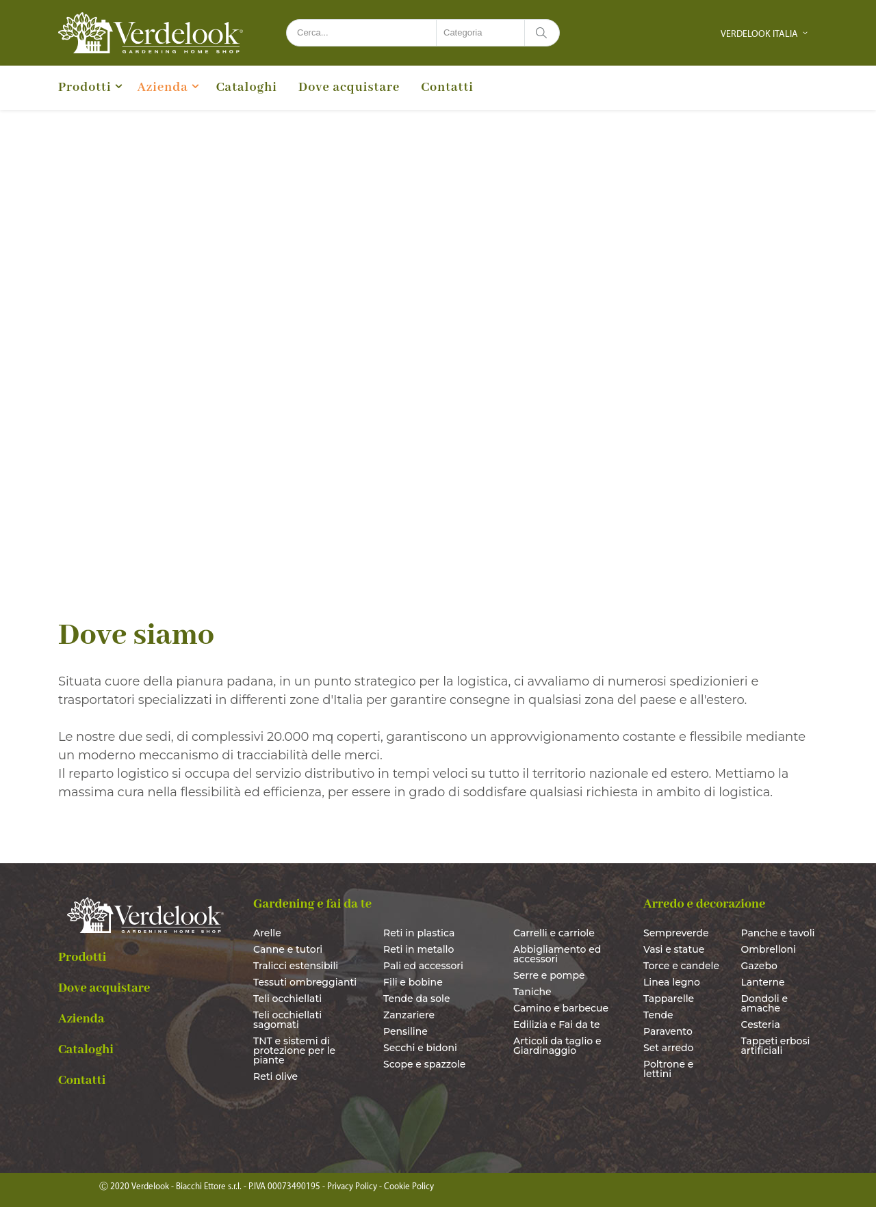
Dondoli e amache (764, 1003)
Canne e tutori (287, 949)
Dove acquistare (349, 87)
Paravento (668, 1031)
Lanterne (763, 982)
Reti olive (275, 1076)
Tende (658, 1015)
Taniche (532, 991)
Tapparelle (668, 998)
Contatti (447, 87)
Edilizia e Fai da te (556, 1024)
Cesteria (760, 1024)
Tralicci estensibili (295, 966)
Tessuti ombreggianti (305, 982)
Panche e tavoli (778, 933)
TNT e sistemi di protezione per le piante (294, 1050)
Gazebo (759, 966)
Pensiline (405, 1031)
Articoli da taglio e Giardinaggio (557, 1045)
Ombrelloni (768, 949)
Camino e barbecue (560, 1008)
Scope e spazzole (424, 1064)
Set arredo (668, 1048)
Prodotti (85, 87)
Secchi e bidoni (420, 1048)
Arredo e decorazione (704, 904)
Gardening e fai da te (312, 904)
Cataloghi (246, 87)
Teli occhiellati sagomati (287, 1019)
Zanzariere (409, 1015)
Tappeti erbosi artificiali (775, 1045)
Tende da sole (416, 998)
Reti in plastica (418, 933)
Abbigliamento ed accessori (557, 954)
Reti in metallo (418, 949)
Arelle (267, 933)
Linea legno (671, 982)
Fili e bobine (413, 982)
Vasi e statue (673, 949)
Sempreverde (676, 933)
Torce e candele (681, 966)
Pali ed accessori (423, 966)
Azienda (163, 87)
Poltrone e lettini (668, 1069)
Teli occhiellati (287, 998)
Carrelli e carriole (554, 933)
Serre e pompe (549, 975)
